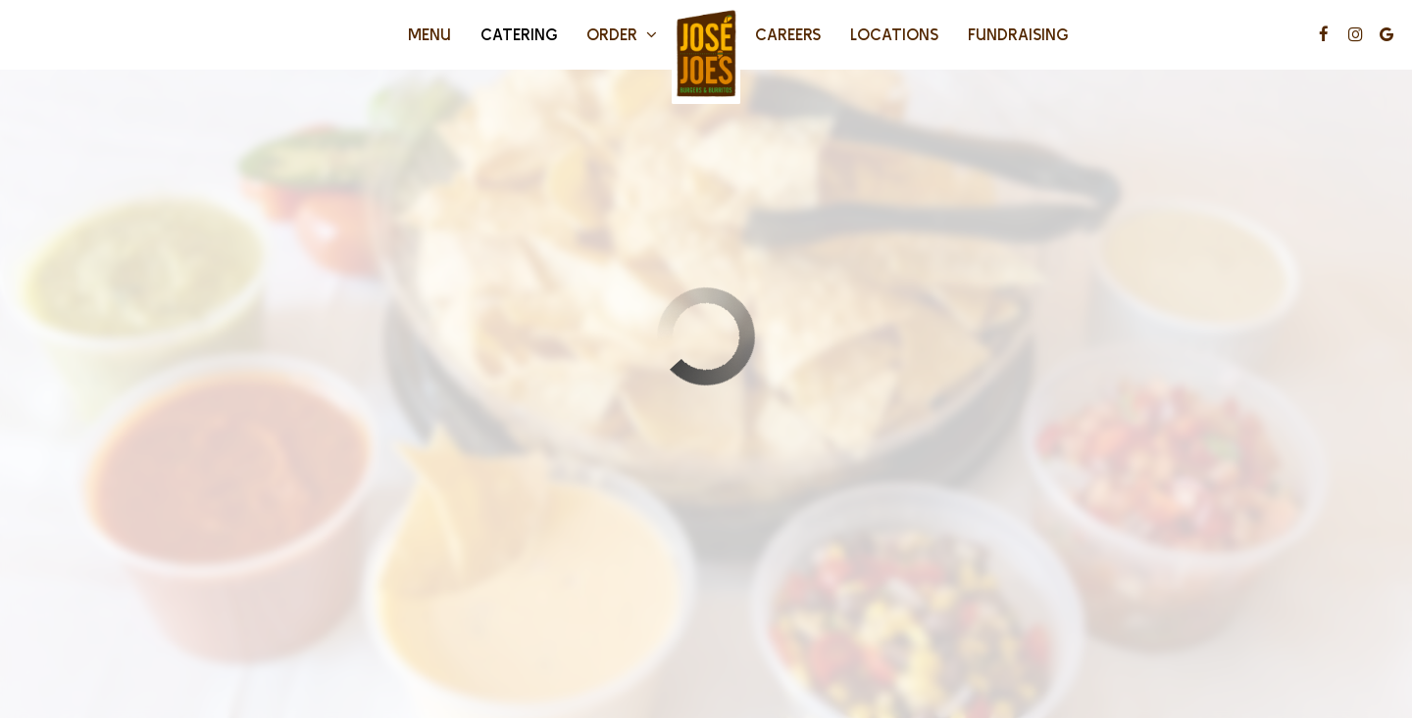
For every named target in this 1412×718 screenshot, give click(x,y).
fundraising (1018, 34)
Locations (894, 34)
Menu (429, 34)
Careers (788, 34)
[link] (706, 54)
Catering (518, 34)
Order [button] (621, 34)
